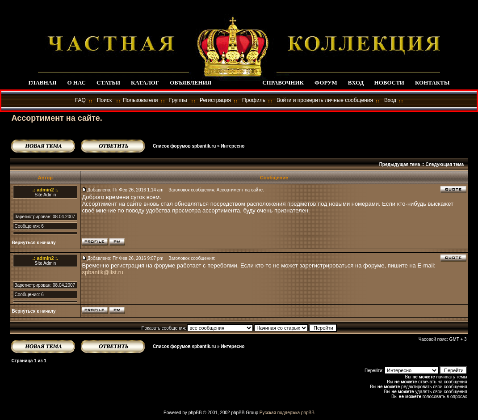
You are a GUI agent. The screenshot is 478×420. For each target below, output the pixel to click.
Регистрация (215, 100)
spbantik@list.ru (102, 272)
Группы (178, 100)
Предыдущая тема (399, 164)
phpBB (195, 412)
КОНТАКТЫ (432, 82)
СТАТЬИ (108, 82)
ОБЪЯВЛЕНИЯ (190, 82)
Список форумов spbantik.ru (184, 146)
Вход (390, 100)
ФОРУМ (325, 82)
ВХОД (356, 82)
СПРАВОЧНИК (283, 82)
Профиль (253, 100)
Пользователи (140, 100)
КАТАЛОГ (145, 82)
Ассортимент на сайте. (56, 118)
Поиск (104, 100)
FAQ (80, 100)
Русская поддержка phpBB (287, 412)
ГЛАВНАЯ (42, 82)
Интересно (232, 146)
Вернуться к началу (33, 242)
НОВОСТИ (389, 82)
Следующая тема (445, 164)
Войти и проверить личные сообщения (325, 100)
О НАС (76, 82)
